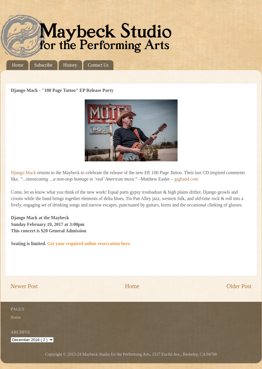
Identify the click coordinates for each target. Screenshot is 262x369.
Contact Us (98, 65)
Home (18, 65)
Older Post (239, 286)
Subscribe (43, 65)
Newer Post (24, 286)
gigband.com (186, 179)
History (70, 65)
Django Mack (23, 172)
